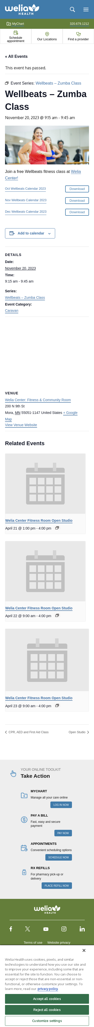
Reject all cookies (46, 1010)
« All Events (16, 56)
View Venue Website (21, 425)
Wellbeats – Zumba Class (25, 298)
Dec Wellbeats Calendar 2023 (25, 211)
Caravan (11, 311)
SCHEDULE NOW (58, 857)
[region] (47, 986)
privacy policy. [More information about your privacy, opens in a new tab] (48, 989)
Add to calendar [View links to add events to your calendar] (31, 233)
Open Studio (77, 732)
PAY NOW (63, 833)
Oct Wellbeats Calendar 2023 (25, 188)
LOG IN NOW (61, 805)
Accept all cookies (47, 999)
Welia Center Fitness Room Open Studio (38, 521)
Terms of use (33, 942)
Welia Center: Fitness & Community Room (38, 400)
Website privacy (58, 942)
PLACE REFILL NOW (57, 885)
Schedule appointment (15, 39)
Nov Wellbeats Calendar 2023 (25, 200)
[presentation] (45, 484)
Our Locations (47, 39)
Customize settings (47, 1021)
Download (77, 189)
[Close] (83, 950)
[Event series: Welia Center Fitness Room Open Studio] (57, 527)
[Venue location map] (47, 353)
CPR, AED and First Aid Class (28, 732)
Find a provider (78, 39)
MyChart (15, 23)
